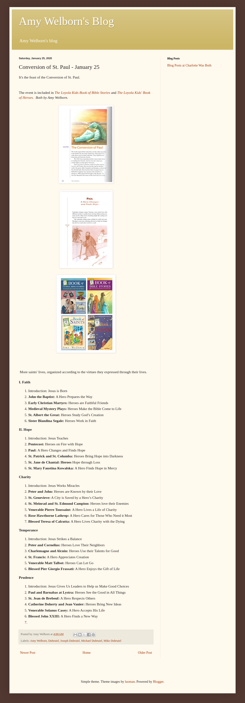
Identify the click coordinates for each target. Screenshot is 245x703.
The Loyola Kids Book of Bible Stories (83, 93)
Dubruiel (53, 640)
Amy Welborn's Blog (66, 21)
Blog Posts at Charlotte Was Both (189, 65)
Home (87, 652)
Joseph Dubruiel (70, 640)
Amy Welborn (38, 640)
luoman (130, 681)
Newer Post (27, 652)
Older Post (145, 652)
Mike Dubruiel (112, 640)
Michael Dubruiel (91, 640)
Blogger (158, 681)
